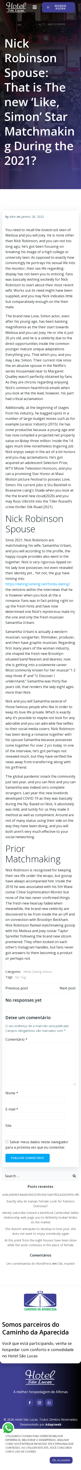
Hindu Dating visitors (37, 972)
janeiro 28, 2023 (32, 217)
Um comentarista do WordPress (28, 1263)
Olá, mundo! (66, 1263)
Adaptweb (53, 1424)
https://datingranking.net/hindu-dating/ (37, 584)
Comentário (16, 1039)
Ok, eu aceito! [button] (61, 1460)
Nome (11, 1093)
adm (13, 217)
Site (8, 1125)
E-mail (11, 1109)
